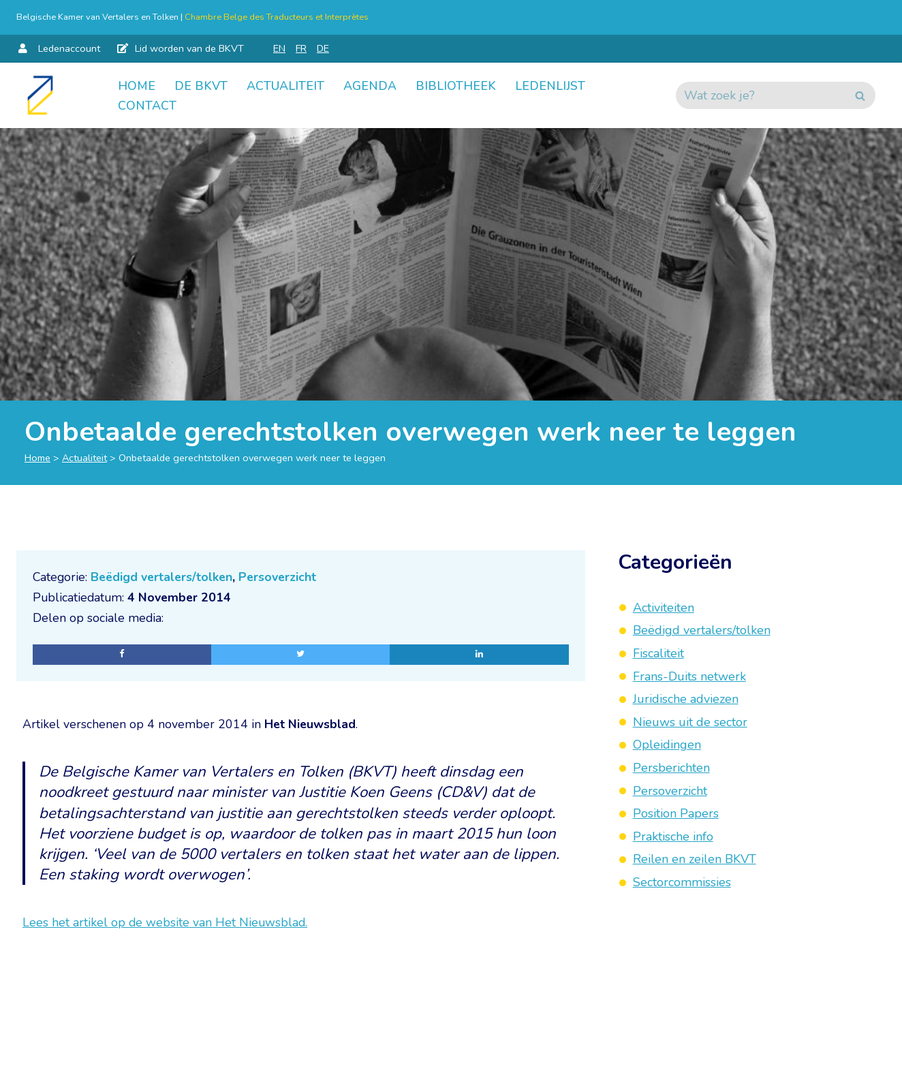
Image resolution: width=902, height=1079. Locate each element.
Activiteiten (663, 607)
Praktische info (673, 836)
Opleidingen (667, 744)
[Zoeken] (760, 95)
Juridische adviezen (685, 699)
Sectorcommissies (682, 882)
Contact (147, 105)
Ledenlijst (550, 85)
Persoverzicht (283, 577)
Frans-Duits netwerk (689, 676)
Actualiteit (285, 85)
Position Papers (676, 813)
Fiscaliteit (658, 653)
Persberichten (671, 768)
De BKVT (201, 85)
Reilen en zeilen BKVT (694, 859)
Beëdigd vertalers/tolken (165, 577)
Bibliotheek (456, 85)
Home (136, 85)
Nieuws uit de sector (690, 722)
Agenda (369, 85)
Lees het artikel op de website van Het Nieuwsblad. (165, 926)
